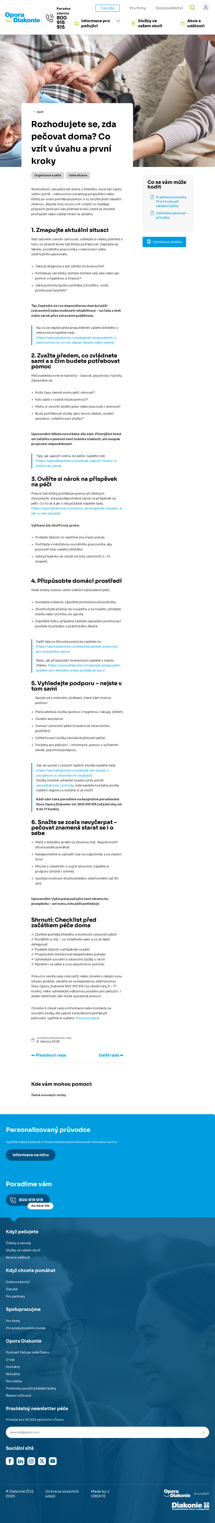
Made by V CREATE (100, 1493)
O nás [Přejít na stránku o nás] (10, 1360)
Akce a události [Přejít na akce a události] (196, 23)
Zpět (40, 112)
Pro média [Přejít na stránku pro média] (14, 1381)
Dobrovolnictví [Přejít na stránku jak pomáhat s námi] (169, 8)
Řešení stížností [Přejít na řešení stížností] (18, 1396)
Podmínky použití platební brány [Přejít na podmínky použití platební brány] (31, 1388)
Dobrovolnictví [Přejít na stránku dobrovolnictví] (18, 1282)
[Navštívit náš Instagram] (31, 1461)
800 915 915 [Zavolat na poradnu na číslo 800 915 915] (62, 23)
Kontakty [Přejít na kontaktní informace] (13, 1367)
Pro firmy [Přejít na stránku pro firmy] (137, 8)
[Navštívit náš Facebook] (10, 1461)
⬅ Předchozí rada (48, 1055)
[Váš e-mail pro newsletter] (101, 1432)
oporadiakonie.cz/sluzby (55, 785)
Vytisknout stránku (164, 242)
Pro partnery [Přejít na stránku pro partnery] (15, 1296)
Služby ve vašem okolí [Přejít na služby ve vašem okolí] (150, 23)
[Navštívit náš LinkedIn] (20, 1461)
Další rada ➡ (111, 1055)
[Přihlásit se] (206, 7)
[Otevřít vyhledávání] (192, 7)
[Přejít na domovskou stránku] (22, 21)
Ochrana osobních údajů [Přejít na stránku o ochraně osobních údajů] (62, 1493)
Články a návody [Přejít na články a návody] (18, 1243)
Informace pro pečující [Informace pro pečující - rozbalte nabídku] (95, 23)
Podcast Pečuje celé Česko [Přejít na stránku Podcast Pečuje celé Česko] (27, 1352)
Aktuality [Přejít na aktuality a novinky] (13, 1374)
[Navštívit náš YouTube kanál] (53, 1461)
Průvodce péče (87, 1018)
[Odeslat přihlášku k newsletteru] (203, 1432)
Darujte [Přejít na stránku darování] (107, 8)
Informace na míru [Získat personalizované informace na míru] (30, 1155)
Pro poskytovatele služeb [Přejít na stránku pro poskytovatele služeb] (25, 1328)
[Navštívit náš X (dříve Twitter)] (42, 1461)
